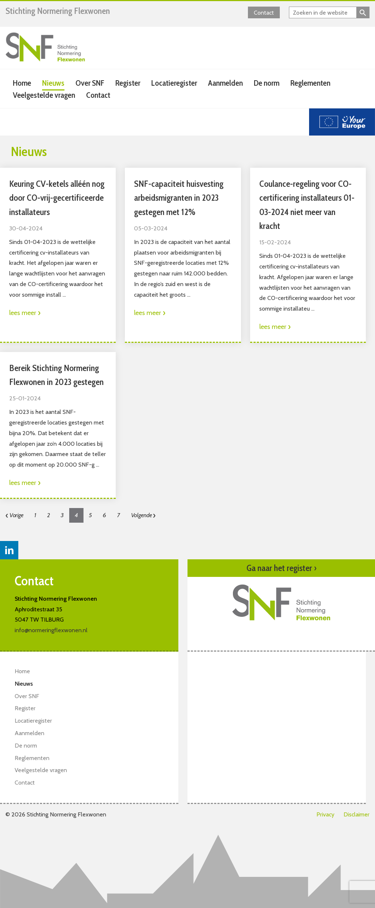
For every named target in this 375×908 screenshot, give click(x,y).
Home (22, 83)
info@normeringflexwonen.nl (51, 630)
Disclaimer (357, 814)
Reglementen (310, 83)
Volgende (143, 515)
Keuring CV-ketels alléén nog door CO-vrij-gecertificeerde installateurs (56, 197)
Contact (264, 12)
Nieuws (53, 83)
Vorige (14, 515)
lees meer (25, 313)
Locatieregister (174, 83)
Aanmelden (225, 83)
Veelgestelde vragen (44, 95)
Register (127, 83)
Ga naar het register (281, 568)
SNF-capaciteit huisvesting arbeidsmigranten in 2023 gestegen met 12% (178, 197)
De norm (266, 83)
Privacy (325, 814)
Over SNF (89, 83)
